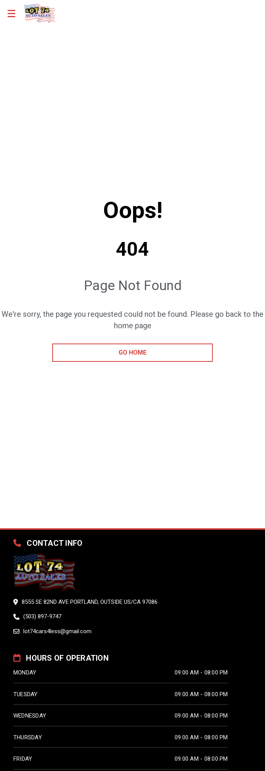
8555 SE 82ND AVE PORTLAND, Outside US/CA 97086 (89, 601)
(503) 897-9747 (42, 616)
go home (132, 352)
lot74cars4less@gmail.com (57, 631)
